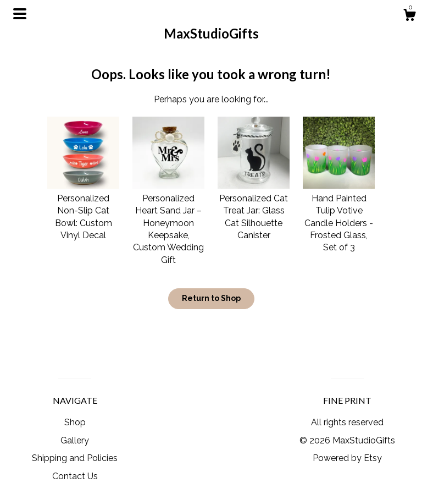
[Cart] (409, 16)
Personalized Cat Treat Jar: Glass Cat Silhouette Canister (254, 210)
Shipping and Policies (75, 458)
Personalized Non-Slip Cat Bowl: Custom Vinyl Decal (83, 210)
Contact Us (75, 476)
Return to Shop (211, 298)
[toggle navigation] (19, 13)
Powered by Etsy (347, 458)
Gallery (74, 440)
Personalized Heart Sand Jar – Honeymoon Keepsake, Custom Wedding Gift (168, 222)
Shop (75, 422)
